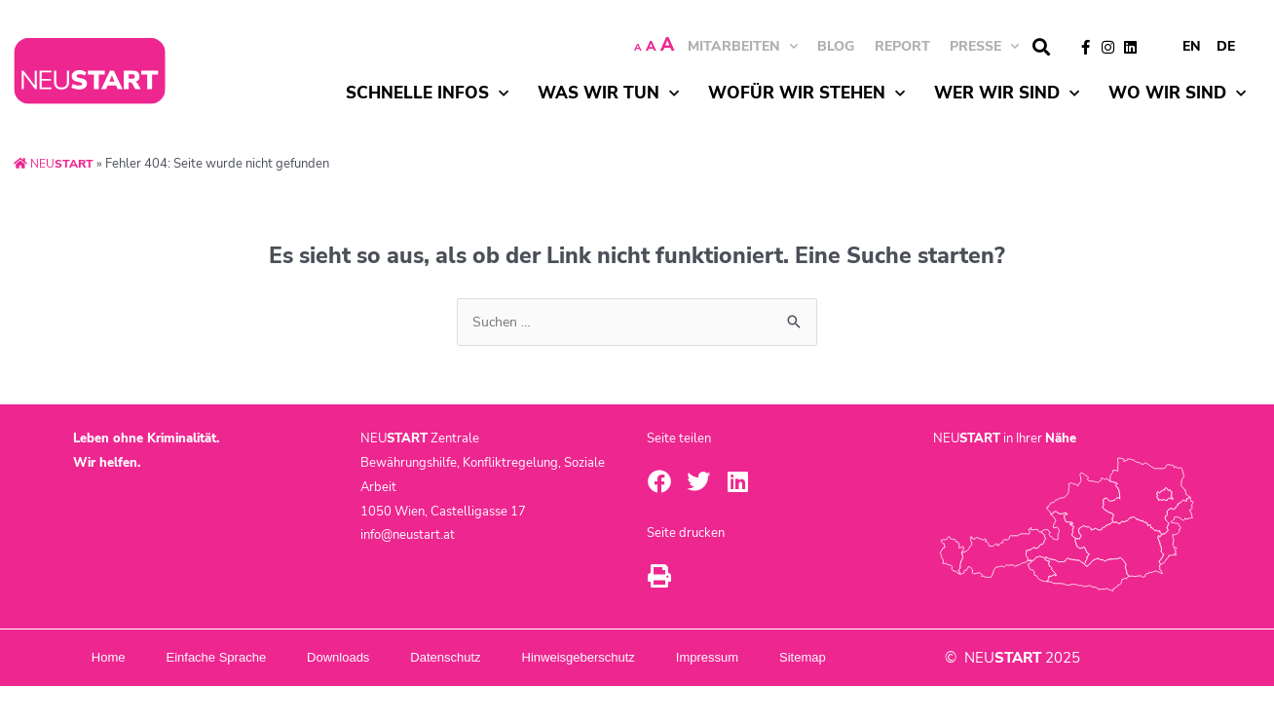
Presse (984, 46)
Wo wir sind (1177, 93)
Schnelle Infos (427, 93)
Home (119, 658)
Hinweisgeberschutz (678, 658)
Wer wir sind (1006, 93)
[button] (1041, 47)
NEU (55, 163)
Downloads (394, 658)
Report (902, 46)
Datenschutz (524, 658)
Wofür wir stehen (806, 93)
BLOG (835, 46)
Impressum (831, 658)
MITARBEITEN (743, 46)
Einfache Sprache (250, 658)
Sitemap (128, 695)
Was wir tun (608, 93)
